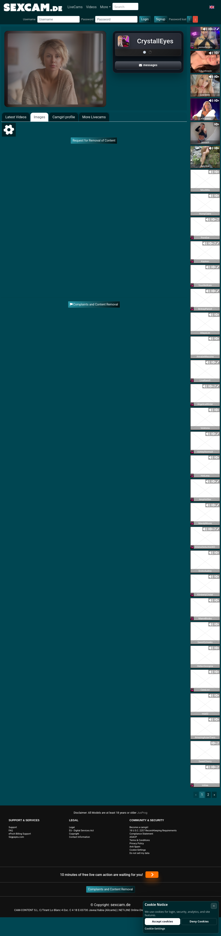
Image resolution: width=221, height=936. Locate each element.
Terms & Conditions (139, 840)
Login (145, 19)
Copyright (74, 833)
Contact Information (79, 837)
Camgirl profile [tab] (63, 117)
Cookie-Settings (137, 850)
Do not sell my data (139, 853)
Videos (91, 7)
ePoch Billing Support (20, 833)
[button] (212, 7)
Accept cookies (162, 921)
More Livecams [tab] (94, 117)
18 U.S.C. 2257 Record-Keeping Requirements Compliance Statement (153, 832)
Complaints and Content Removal (110, 889)
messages (148, 65)
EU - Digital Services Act (81, 830)
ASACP (133, 837)
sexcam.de (120, 904)
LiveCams (75, 7)
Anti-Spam (134, 846)
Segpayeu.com (16, 837)
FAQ (11, 830)
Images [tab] (39, 117)
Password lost (177, 19)
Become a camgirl (138, 827)
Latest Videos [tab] (15, 117)
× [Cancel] (214, 905)
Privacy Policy (136, 843)
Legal (72, 827)
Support (13, 827)
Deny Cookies (199, 921)
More (104, 7)
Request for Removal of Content (94, 140)
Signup (160, 19)
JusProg (142, 812)
